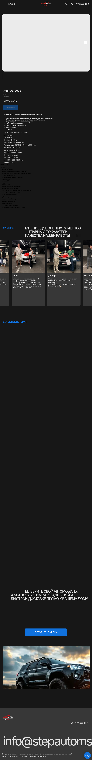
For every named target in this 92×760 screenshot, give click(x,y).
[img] (72, 4)
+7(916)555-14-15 (82, 4)
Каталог (11, 4)
